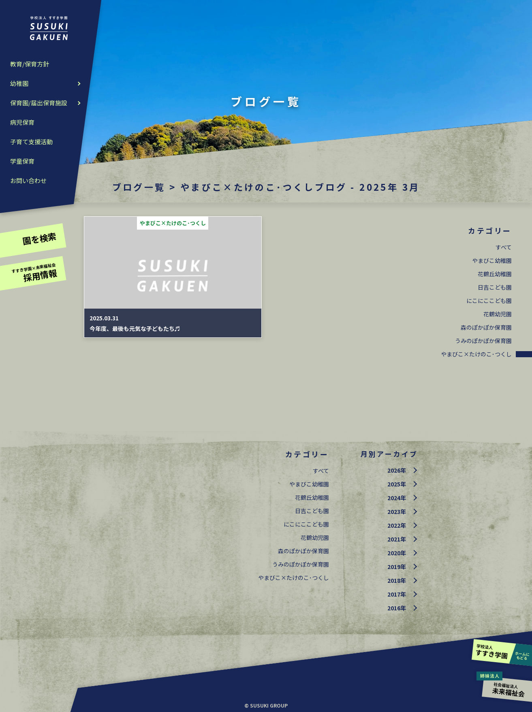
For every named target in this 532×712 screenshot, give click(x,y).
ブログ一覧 (139, 186)
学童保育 (22, 161)
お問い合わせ (28, 180)
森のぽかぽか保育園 (486, 327)
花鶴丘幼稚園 (495, 274)
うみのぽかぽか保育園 (483, 341)
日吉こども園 (495, 287)
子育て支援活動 (31, 141)
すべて (504, 247)
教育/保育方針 (29, 64)
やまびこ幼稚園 (492, 260)
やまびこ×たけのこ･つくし (476, 354)
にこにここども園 (489, 300)
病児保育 (22, 122)
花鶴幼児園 (497, 314)
